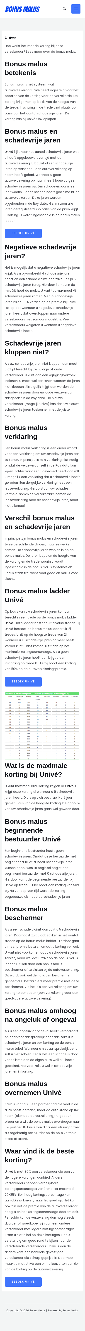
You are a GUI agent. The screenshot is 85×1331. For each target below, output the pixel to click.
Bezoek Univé (23, 233)
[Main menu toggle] (76, 9)
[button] (65, 9)
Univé (36, 90)
